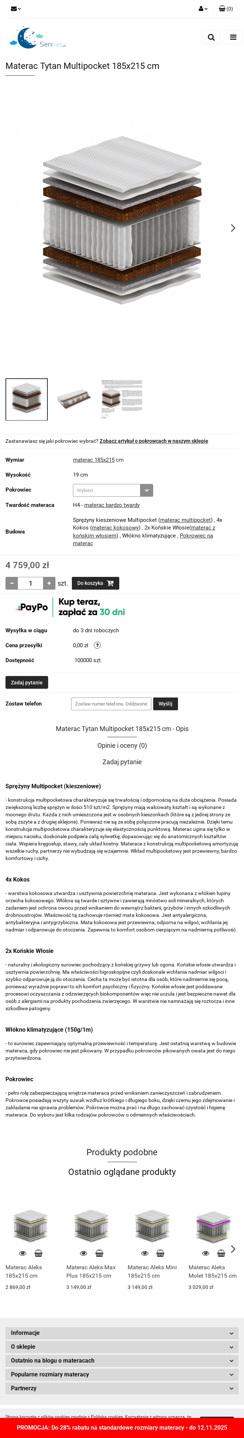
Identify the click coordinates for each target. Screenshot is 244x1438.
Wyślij (166, 704)
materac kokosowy (115, 527)
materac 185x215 (94, 460)
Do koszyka (95, 583)
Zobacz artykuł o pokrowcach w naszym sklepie (154, 441)
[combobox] (113, 490)
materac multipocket (185, 520)
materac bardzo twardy (112, 505)
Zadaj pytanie (27, 682)
